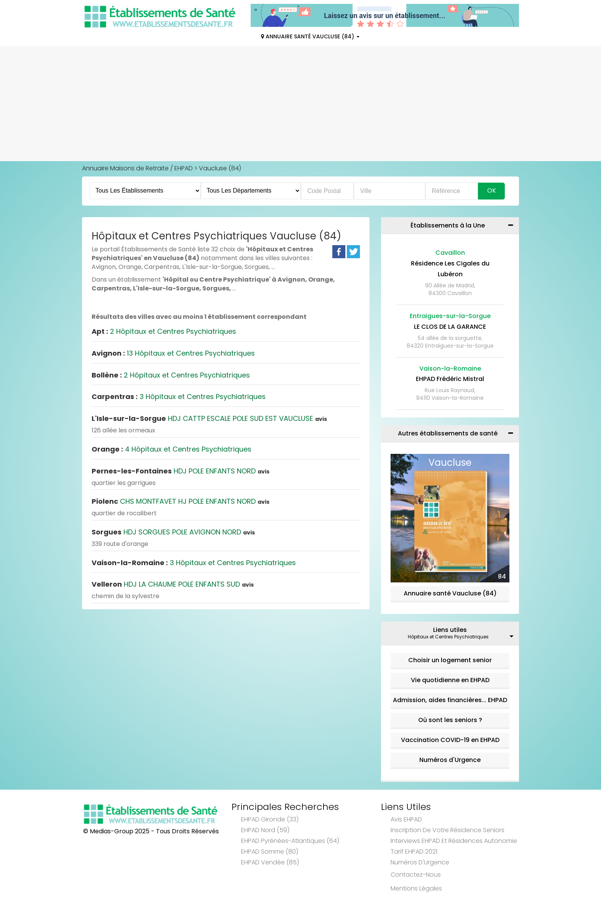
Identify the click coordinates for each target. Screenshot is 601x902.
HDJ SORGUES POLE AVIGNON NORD (173, 532)
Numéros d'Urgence (450, 759)
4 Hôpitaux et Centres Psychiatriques (171, 449)
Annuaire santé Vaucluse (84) (450, 593)
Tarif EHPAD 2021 (414, 851)
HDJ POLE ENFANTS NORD (180, 471)
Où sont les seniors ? (450, 720)
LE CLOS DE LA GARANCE (450, 326)
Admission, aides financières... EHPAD (450, 700)
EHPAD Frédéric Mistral (450, 378)
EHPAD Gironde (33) (270, 819)
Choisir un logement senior (450, 660)
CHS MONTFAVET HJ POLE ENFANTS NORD (180, 501)
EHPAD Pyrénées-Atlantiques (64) (290, 840)
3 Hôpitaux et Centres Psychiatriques (179, 396)
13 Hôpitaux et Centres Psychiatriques (173, 353)
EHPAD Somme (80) (269, 851)
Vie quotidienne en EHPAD (450, 680)
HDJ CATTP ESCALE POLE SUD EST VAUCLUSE (209, 418)
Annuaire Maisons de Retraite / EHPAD (137, 168)
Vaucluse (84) (220, 168)
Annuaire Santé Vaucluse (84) (310, 36)
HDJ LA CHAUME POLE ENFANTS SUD (173, 584)
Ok (491, 190)
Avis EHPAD (406, 819)
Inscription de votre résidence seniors (447, 830)
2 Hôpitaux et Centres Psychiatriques (164, 331)
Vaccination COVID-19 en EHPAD (450, 739)
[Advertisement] (300, 103)
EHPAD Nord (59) (265, 830)
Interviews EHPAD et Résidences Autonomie (454, 840)
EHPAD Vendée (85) (270, 862)
